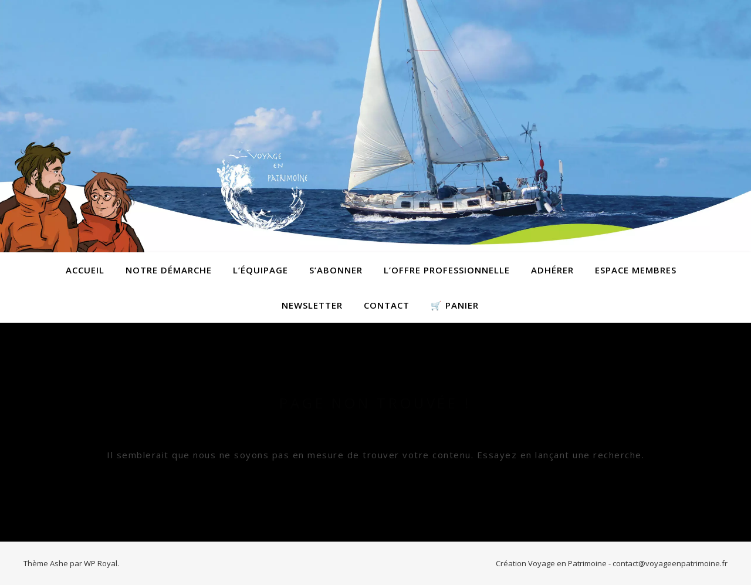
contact (387, 305)
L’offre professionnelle (447, 270)
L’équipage (260, 270)
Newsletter (312, 305)
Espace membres (635, 270)
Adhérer (552, 270)
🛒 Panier (455, 305)
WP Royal (100, 563)
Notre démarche (169, 270)
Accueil (85, 270)
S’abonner (336, 270)
